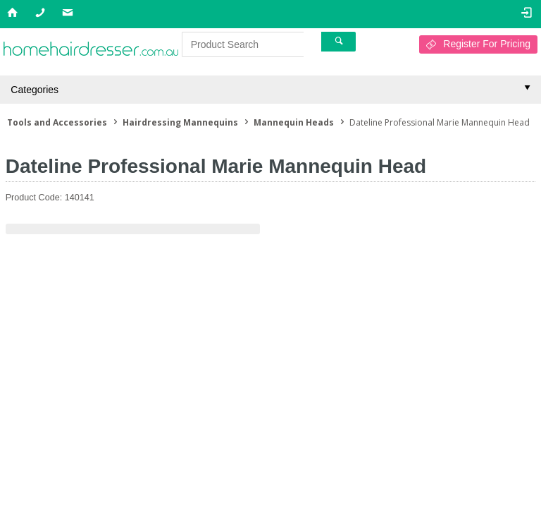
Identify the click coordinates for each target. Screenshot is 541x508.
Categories (34, 89)
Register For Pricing (486, 43)
